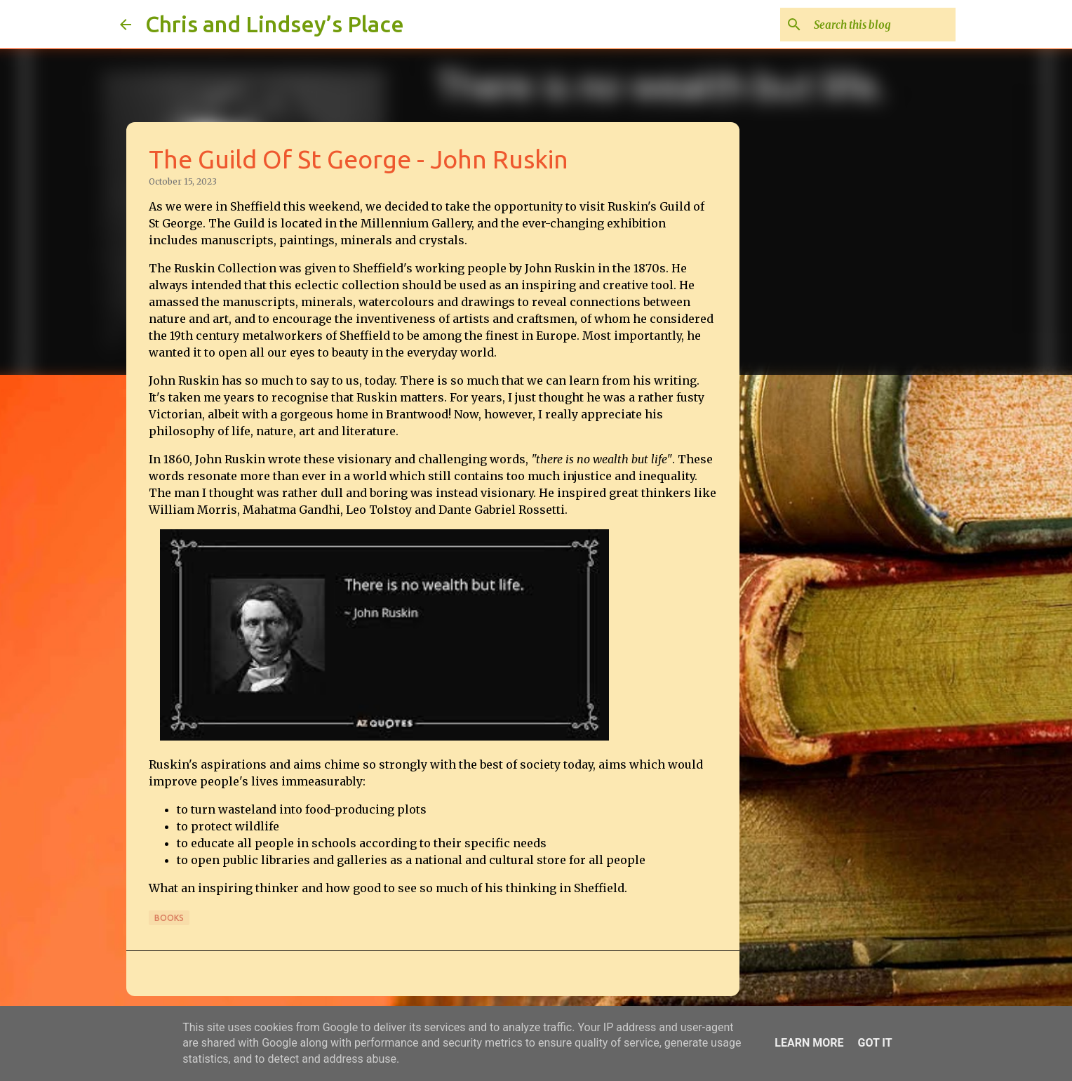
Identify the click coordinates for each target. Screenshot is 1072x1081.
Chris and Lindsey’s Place (274, 24)
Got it (874, 1042)
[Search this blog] (882, 24)
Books (169, 917)
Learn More (809, 1042)
